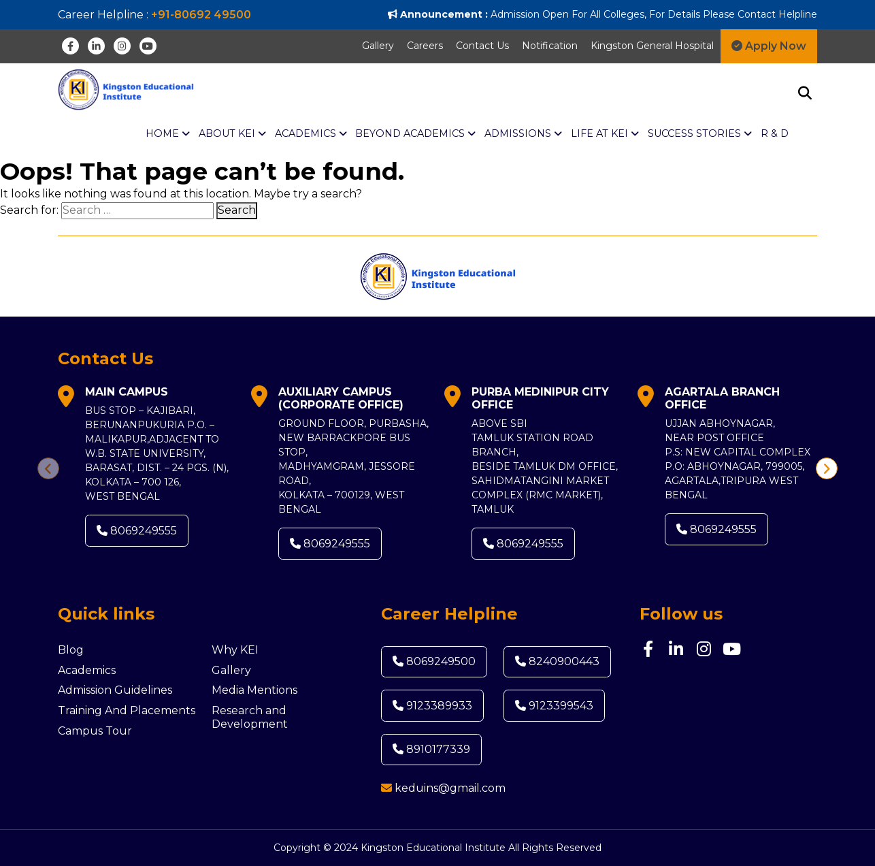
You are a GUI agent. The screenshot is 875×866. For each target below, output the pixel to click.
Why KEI (235, 649)
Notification (550, 45)
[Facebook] (70, 45)
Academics (87, 670)
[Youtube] (147, 45)
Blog (71, 649)
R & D (775, 133)
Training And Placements (126, 710)
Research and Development (250, 717)
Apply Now (768, 45)
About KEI (232, 134)
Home (168, 134)
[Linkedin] (96, 45)
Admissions (523, 134)
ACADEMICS (311, 134)
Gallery (378, 45)
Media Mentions (254, 690)
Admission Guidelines (115, 690)
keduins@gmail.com (450, 788)
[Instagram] (122, 45)
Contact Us (482, 45)
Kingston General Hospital (652, 45)
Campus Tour (95, 730)
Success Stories (700, 134)
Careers (425, 45)
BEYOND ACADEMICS (415, 134)
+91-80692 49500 (201, 14)
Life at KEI (605, 134)
